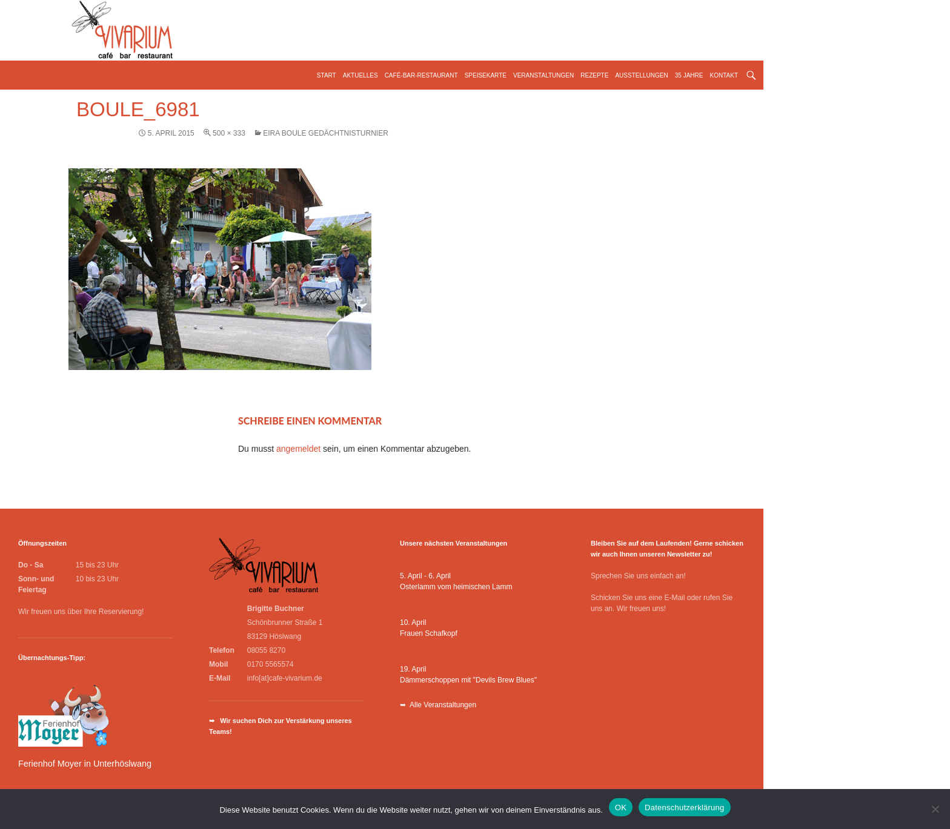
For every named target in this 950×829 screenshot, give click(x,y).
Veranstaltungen (543, 75)
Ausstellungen (641, 75)
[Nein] (935, 809)
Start (326, 75)
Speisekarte (486, 75)
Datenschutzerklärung (684, 807)
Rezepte (594, 75)
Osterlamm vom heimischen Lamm (456, 587)
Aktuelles (360, 75)
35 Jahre (689, 75)
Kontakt (724, 75)
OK (620, 807)
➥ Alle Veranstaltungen (438, 705)
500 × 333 (229, 133)
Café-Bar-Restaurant (421, 75)
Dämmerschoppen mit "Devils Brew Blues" (468, 680)
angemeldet (298, 449)
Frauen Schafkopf (428, 633)
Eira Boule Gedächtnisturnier (325, 133)
